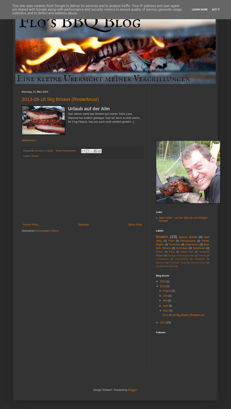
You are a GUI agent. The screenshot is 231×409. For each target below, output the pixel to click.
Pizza (172, 251)
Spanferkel (199, 248)
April (166, 305)
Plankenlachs (188, 240)
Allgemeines (192, 244)
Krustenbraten (162, 259)
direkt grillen (169, 266)
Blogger (132, 390)
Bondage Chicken (176, 255)
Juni (165, 295)
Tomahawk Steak (178, 262)
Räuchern (160, 262)
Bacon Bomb (188, 237)
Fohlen (159, 251)
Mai (165, 300)
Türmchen (174, 244)
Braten (162, 236)
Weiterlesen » (29, 140)
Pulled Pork (187, 251)
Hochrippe (182, 248)
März (166, 310)
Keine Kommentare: (66, 150)
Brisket (35, 156)
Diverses (202, 255)
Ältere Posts (135, 224)
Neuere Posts (30, 224)
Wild (158, 266)
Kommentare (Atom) (47, 230)
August (167, 290)
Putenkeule (200, 259)
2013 (163, 322)
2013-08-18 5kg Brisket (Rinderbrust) (60, 99)
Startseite (83, 224)
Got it (216, 9)
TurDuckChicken (198, 262)
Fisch (171, 240)
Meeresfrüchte (181, 259)
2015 (163, 281)
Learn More (200, 9)
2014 (163, 286)
